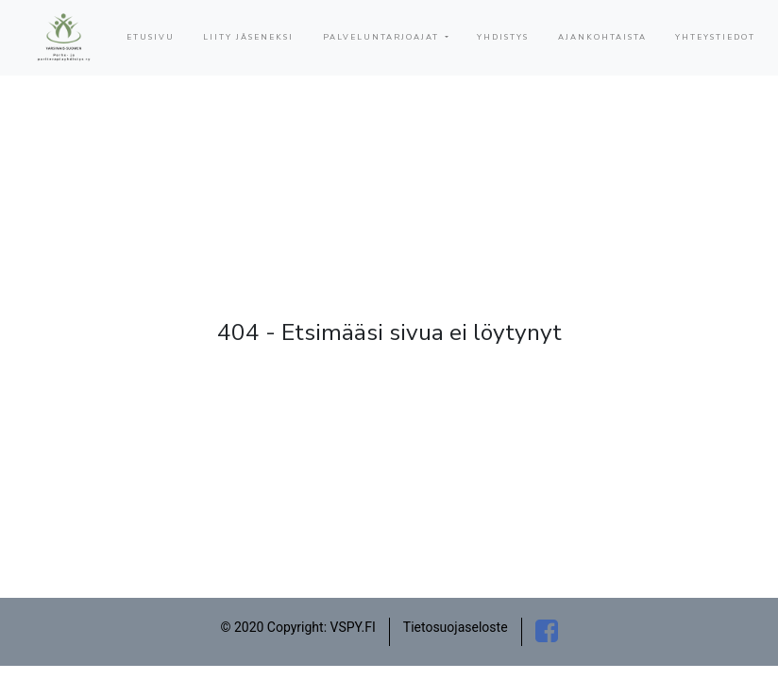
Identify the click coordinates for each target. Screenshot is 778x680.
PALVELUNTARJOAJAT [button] (383, 37)
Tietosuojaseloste (455, 627)
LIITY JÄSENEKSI (248, 37)
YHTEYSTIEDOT (715, 37)
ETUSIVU (151, 37)
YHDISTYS (503, 37)
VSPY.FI (353, 627)
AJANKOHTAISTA (602, 37)
